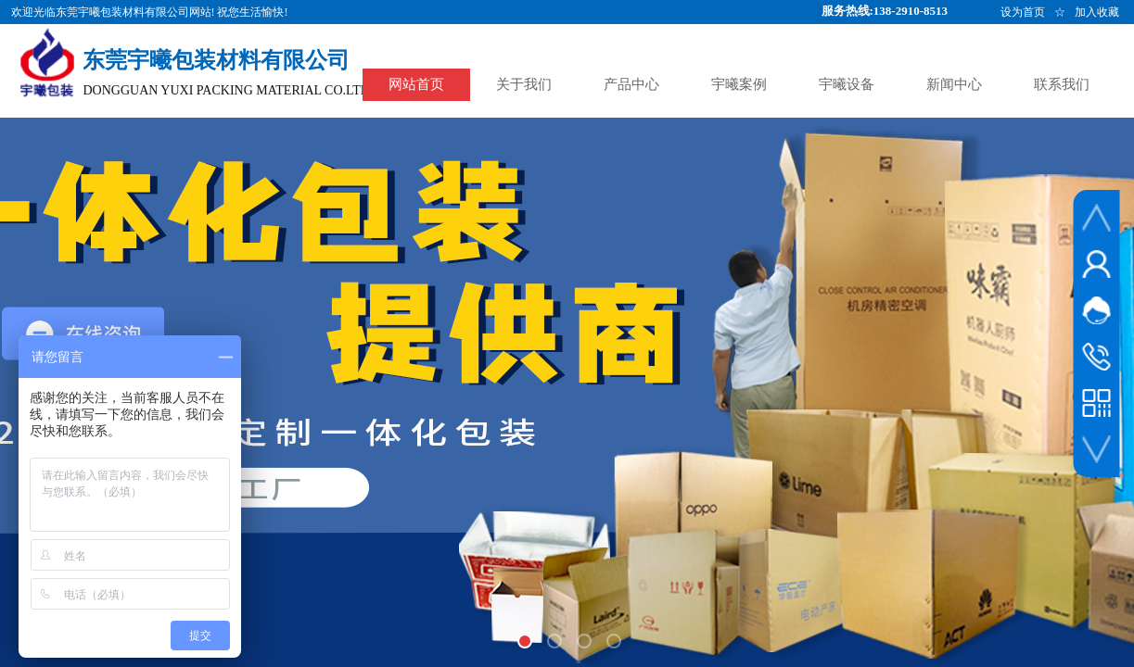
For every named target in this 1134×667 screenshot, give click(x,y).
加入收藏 (1097, 12)
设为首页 (1022, 12)
